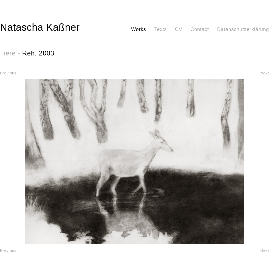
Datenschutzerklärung (243, 29)
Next (264, 73)
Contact (199, 29)
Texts (160, 29)
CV (178, 29)
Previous (8, 73)
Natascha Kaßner (40, 27)
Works (138, 29)
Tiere (8, 53)
